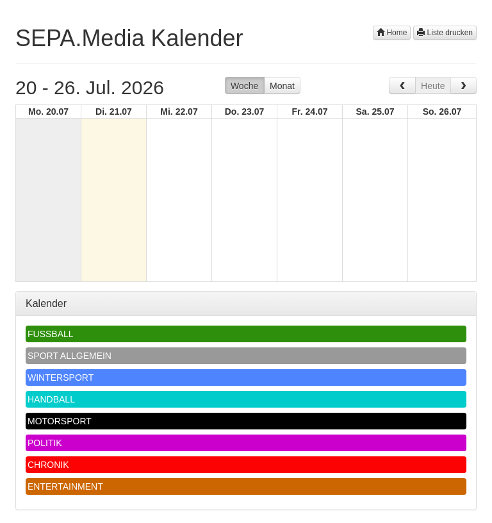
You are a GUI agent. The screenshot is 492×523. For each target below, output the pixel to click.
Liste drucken (445, 32)
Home (392, 32)
